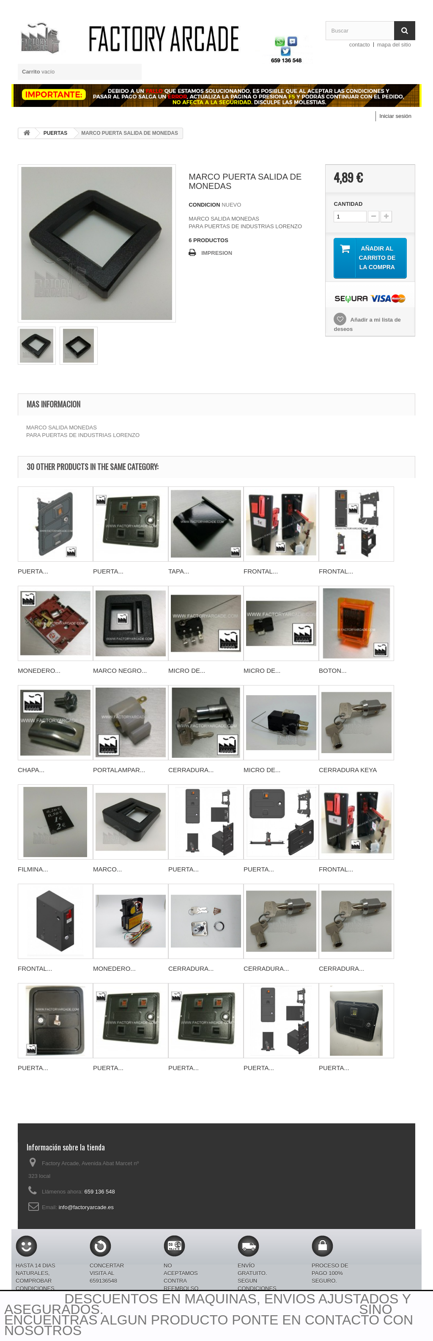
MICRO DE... (187, 670)
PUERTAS (55, 133)
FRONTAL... (261, 571)
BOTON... (333, 670)
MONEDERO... (39, 670)
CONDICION (204, 205)
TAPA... (178, 571)
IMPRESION (216, 253)
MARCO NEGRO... (120, 670)
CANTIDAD (348, 204)
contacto (359, 44)
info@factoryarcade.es (86, 1207)
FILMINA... (33, 869)
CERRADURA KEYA (348, 769)
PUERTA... (33, 571)
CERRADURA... (191, 769)
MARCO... (107, 869)
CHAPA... (31, 769)
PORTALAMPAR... (119, 769)
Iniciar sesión (395, 116)
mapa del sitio (394, 44)
